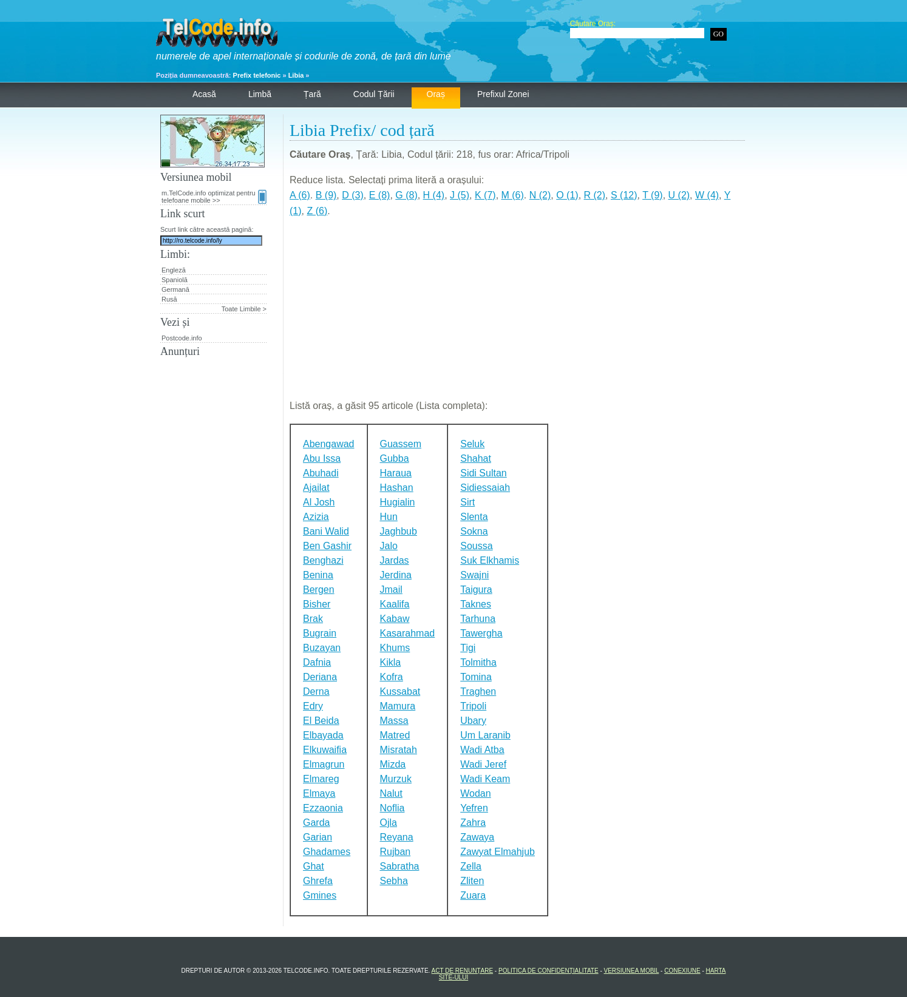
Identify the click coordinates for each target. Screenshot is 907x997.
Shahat (475, 458)
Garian (317, 837)
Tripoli (473, 706)
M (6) (512, 195)
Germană (175, 289)
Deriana (320, 677)
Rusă (169, 299)
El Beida (321, 720)
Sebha (394, 881)
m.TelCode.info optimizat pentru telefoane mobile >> (214, 196)
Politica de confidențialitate (548, 970)
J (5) (459, 195)
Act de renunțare (463, 970)
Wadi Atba (482, 750)
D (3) (353, 195)
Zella (470, 866)
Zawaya (477, 837)
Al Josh (319, 502)
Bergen (319, 589)
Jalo (389, 546)
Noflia (392, 808)
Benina (318, 575)
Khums (395, 648)
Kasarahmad (407, 633)
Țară (312, 94)
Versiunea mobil (631, 970)
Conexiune (682, 970)
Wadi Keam (485, 779)
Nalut (391, 793)
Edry (313, 706)
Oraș (436, 94)
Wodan (475, 793)
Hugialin (397, 502)
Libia (296, 75)
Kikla (390, 662)
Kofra (391, 677)
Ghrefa (318, 881)
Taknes (475, 604)
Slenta (473, 517)
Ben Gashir (327, 546)
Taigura (476, 589)
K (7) (485, 195)
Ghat (313, 866)
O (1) (567, 195)
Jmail (391, 589)
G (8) (406, 195)
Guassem (400, 444)
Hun (389, 517)
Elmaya (319, 793)
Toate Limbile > (244, 309)
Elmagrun (323, 764)
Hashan (396, 487)
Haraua (396, 473)
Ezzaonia (323, 808)
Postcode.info (181, 338)
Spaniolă (174, 279)
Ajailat (316, 487)
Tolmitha (478, 662)
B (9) (326, 195)
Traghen (478, 691)
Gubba (394, 458)
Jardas (394, 560)
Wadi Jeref (483, 764)
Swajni (474, 575)
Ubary (473, 720)
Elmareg (321, 779)
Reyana (396, 837)
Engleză (173, 270)
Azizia (316, 517)
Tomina (476, 677)
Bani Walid (326, 531)
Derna (316, 691)
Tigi (467, 648)
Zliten (472, 881)
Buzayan (322, 648)
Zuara (473, 895)
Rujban (395, 852)
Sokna (473, 531)
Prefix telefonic (257, 75)
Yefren (474, 808)
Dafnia (317, 662)
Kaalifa (395, 604)
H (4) (434, 195)
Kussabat (400, 691)
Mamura (398, 706)
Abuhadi (321, 473)
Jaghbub (398, 531)
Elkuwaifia (325, 750)
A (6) (300, 195)
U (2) (679, 195)
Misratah (398, 750)
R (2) (595, 195)
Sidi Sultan (483, 473)
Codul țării (374, 94)
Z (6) (317, 211)
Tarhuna (477, 618)
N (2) (540, 195)
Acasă (204, 94)
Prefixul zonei (503, 94)
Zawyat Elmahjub (497, 852)
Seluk (472, 444)
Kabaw (395, 618)
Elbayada (323, 735)
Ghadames (326, 852)
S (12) (624, 195)
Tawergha (481, 633)
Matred (395, 735)
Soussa (476, 546)
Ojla (388, 822)
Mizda (393, 764)
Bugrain (319, 633)
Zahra (473, 822)
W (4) (707, 195)
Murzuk (396, 779)
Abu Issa (322, 458)
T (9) (652, 195)
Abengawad (329, 444)
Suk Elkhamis (489, 560)
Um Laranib (485, 735)
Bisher (316, 604)
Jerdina (396, 575)
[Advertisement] (517, 313)
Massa (394, 720)
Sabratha (400, 866)
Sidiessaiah (485, 487)
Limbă (259, 94)
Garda (316, 822)
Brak (313, 618)
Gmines (319, 895)
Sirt (467, 502)
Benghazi (323, 560)
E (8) (379, 195)
